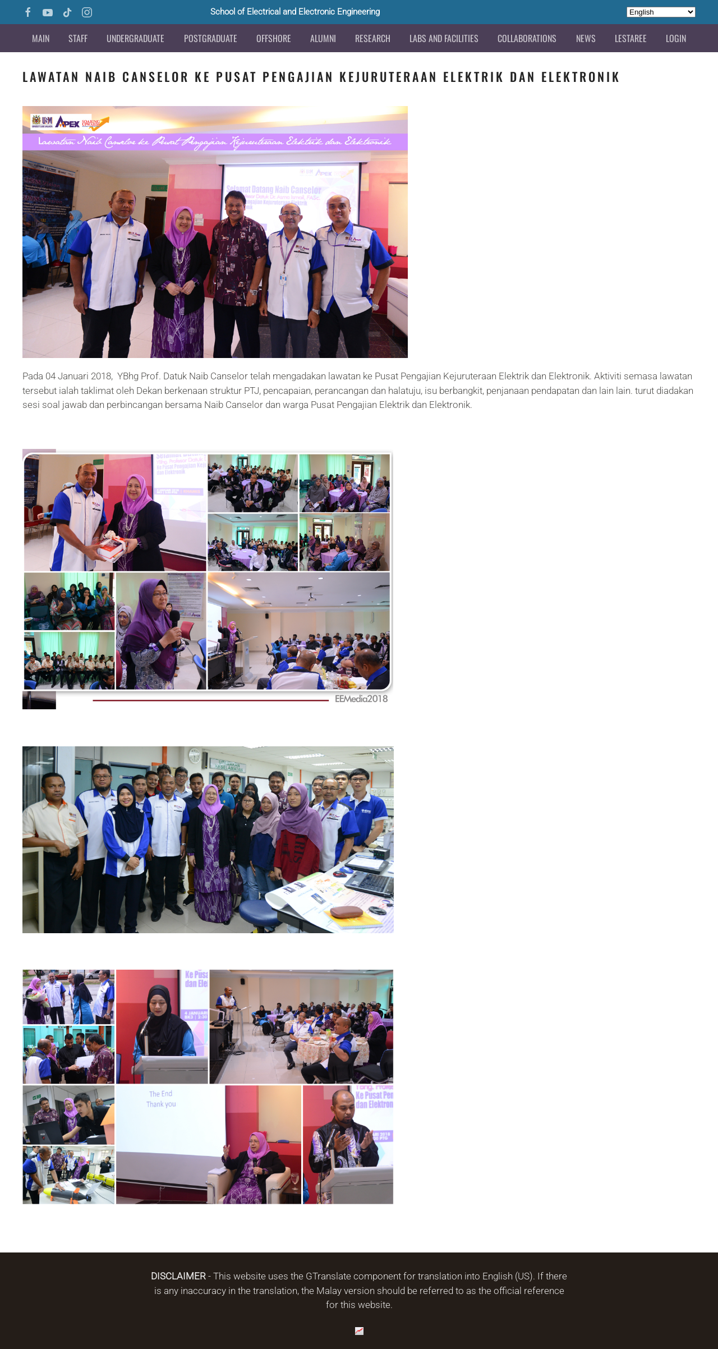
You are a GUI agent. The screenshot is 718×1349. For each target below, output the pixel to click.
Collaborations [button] (527, 38)
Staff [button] (78, 38)
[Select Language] (661, 12)
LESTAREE (631, 38)
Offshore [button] (273, 38)
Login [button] (676, 38)
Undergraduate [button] (135, 38)
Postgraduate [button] (210, 38)
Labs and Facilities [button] (443, 38)
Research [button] (372, 38)
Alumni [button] (323, 38)
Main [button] (40, 38)
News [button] (586, 38)
